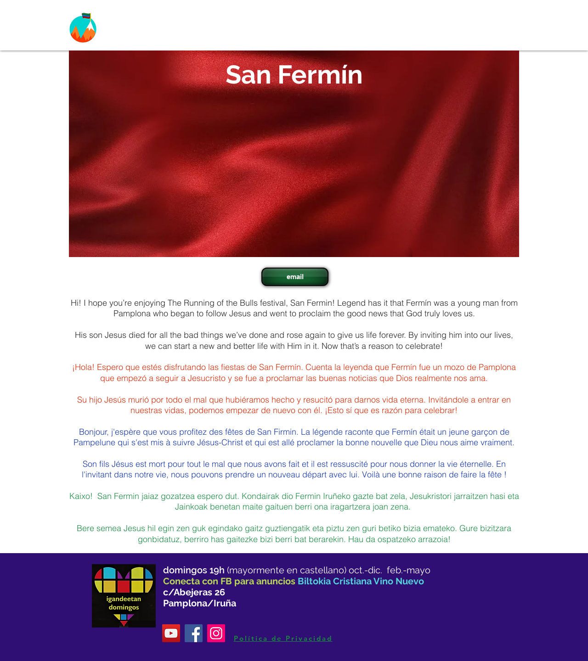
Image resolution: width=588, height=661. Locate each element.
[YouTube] (171, 633)
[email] (294, 277)
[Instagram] (216, 633)
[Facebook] (194, 633)
